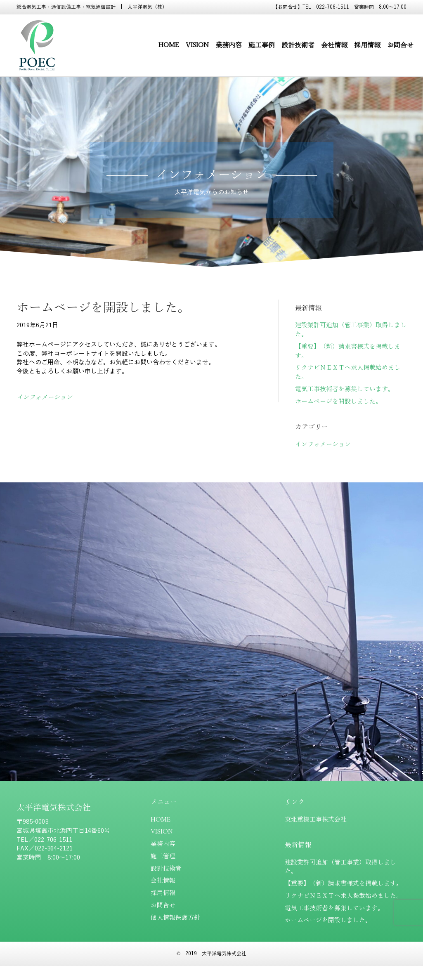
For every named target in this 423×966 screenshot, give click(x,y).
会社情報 (334, 45)
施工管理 (163, 856)
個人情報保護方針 (175, 917)
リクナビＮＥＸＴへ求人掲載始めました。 (343, 896)
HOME (168, 45)
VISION (197, 45)
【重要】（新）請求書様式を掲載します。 (343, 883)
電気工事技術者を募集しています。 (344, 389)
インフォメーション (44, 397)
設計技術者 (297, 45)
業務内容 (228, 45)
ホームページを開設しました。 (338, 401)
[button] (211, 647)
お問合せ (400, 45)
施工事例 (261, 45)
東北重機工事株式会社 (316, 819)
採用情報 (367, 45)
